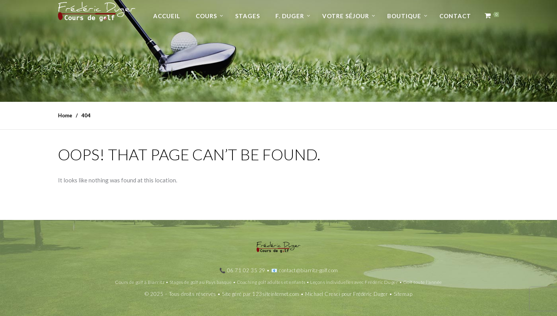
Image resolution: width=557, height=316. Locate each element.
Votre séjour (345, 15)
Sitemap (403, 294)
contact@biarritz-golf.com (308, 270)
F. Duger (289, 15)
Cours (206, 15)
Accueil (166, 15)
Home (65, 115)
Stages (247, 15)
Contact (455, 15)
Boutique (404, 15)
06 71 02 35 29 (246, 270)
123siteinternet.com (275, 294)
